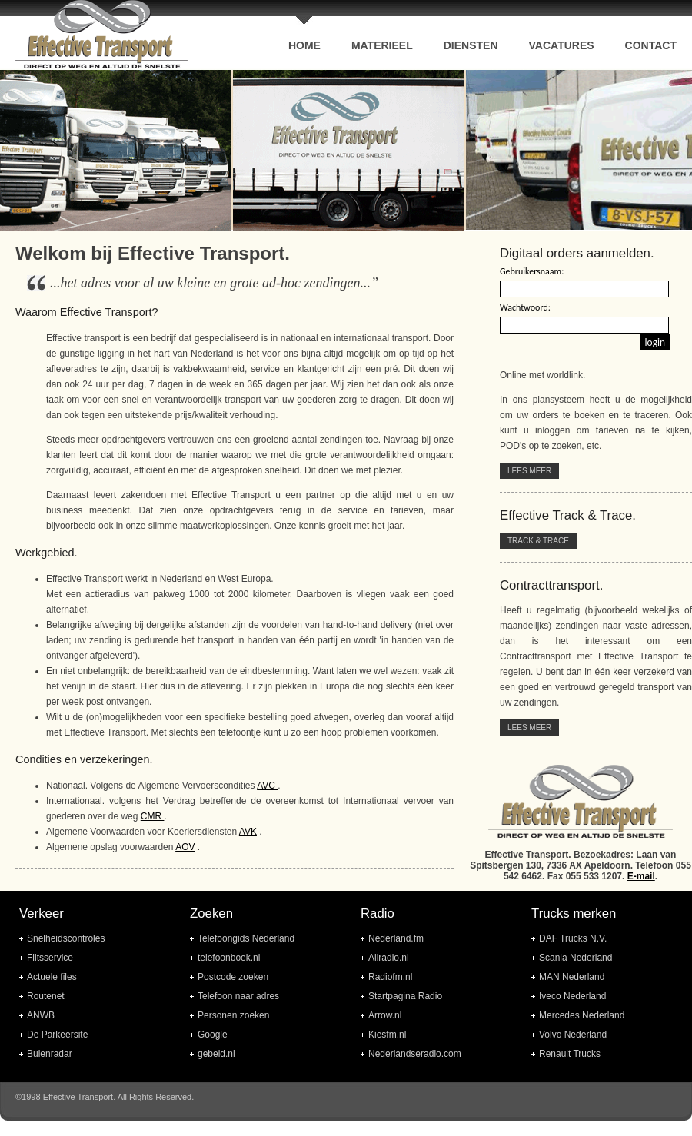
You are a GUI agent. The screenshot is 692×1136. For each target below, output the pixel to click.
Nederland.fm (396, 938)
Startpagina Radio (405, 996)
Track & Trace (538, 540)
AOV (185, 847)
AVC (267, 785)
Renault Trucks (570, 1053)
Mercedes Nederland (581, 1015)
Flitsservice (50, 957)
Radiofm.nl (390, 977)
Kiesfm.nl (387, 1034)
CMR (153, 816)
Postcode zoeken (233, 977)
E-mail (641, 876)
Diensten (471, 45)
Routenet (46, 996)
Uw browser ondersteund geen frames (346, 150)
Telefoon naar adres (238, 996)
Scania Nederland (575, 957)
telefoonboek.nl (229, 957)
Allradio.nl (388, 957)
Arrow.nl (384, 1015)
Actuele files (52, 977)
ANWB (41, 1015)
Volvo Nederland (573, 1034)
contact (651, 45)
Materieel (382, 45)
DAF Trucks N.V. (573, 938)
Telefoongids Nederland (246, 938)
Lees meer (529, 471)
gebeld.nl (216, 1053)
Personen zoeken (233, 1015)
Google (213, 1034)
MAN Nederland (571, 977)
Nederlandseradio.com (414, 1053)
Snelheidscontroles (66, 938)
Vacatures (561, 45)
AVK (248, 831)
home (304, 45)
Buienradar (49, 1053)
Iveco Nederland (572, 996)
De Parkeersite (57, 1034)
